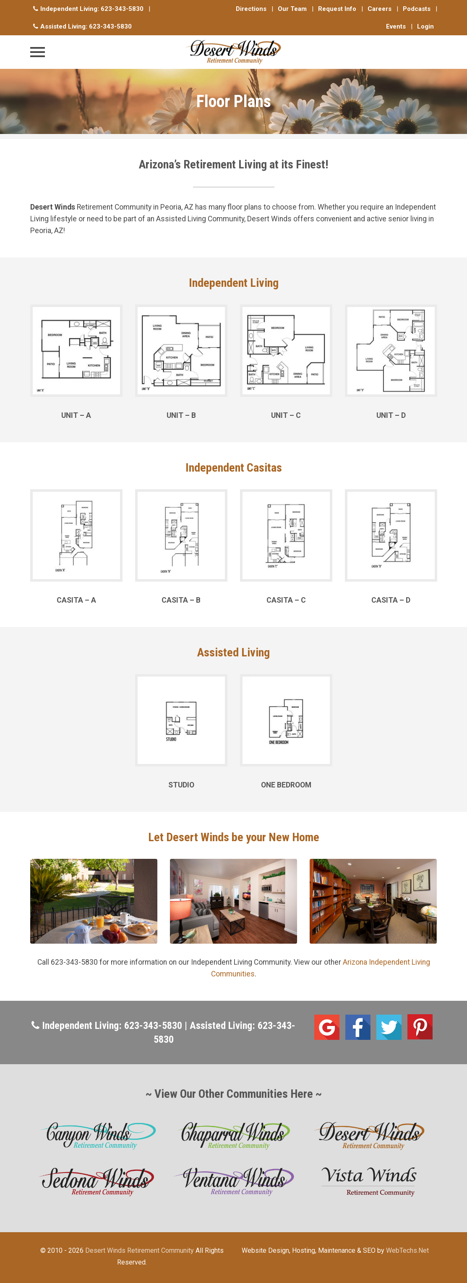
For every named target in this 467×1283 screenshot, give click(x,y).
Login (425, 26)
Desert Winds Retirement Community (139, 1250)
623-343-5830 (122, 9)
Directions (251, 9)
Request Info (337, 9)
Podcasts (416, 9)
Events (396, 26)
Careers (379, 9)
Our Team (292, 9)
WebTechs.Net (407, 1250)
